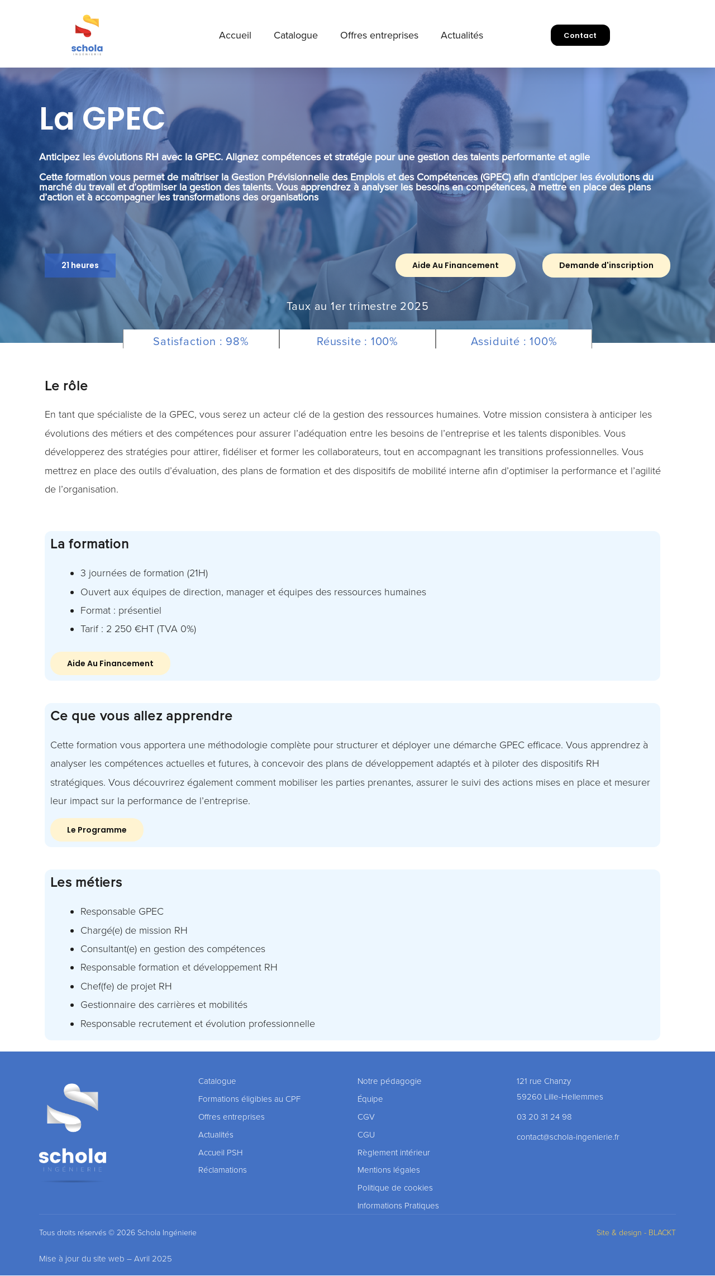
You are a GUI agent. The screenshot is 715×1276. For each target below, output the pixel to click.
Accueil (235, 35)
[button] (82, 266)
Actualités (462, 35)
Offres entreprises (379, 35)
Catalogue (296, 35)
